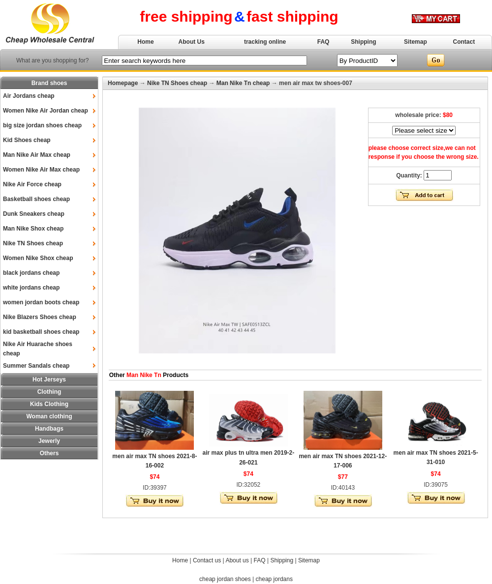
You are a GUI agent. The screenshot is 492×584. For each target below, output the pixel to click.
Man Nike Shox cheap (33, 228)
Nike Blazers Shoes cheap (39, 317)
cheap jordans (274, 579)
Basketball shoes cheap (36, 199)
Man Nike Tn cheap (243, 83)
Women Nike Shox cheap (38, 258)
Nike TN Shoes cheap (33, 243)
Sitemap (415, 41)
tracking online (265, 41)
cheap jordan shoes (225, 579)
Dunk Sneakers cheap (33, 213)
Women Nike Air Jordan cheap (45, 110)
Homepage (123, 83)
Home (145, 41)
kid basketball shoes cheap (41, 331)
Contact (464, 41)
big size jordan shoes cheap (42, 125)
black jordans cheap (31, 272)
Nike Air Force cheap (32, 184)
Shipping (363, 41)
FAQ (323, 41)
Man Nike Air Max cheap (36, 154)
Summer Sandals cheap (36, 365)
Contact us (207, 560)
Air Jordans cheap (29, 95)
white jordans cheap (31, 287)
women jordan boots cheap (41, 302)
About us (236, 560)
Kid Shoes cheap (27, 140)
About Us (192, 41)
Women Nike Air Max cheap (41, 169)
